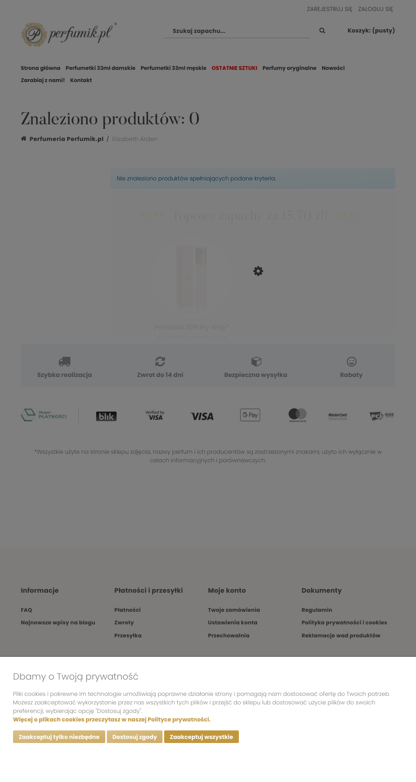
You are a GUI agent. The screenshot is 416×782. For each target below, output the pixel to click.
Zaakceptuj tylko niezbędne (59, 737)
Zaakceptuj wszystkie (201, 737)
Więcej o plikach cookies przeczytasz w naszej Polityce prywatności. (111, 719)
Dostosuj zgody (135, 737)
